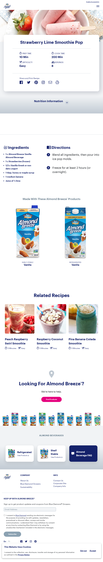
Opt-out (83, 551)
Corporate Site (59, 483)
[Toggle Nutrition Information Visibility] (67, 103)
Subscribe (12, 534)
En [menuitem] (5, 541)
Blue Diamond (21, 515)
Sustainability (26, 487)
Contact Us (58, 480)
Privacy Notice (24, 555)
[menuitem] (5, 541)
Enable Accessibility (92, 2)
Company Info (59, 486)
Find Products (51, 399)
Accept (93, 551)
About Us (24, 480)
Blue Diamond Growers (30, 484)
